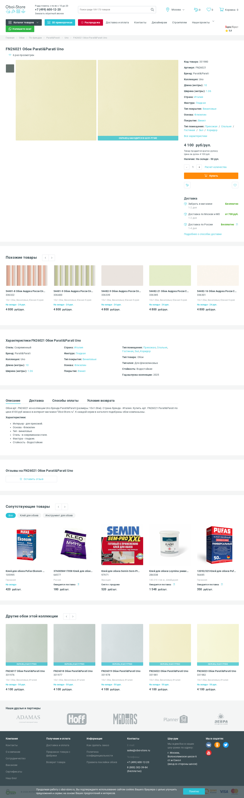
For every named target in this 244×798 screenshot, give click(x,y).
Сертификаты (14, 771)
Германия (11, 580)
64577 (57, 574)
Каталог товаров (24, 22)
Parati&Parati (53, 38)
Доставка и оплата (117, 22)
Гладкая (201, 102)
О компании (13, 751)
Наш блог (11, 778)
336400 (58, 294)
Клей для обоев (29, 515)
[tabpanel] (56, 100)
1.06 (208, 91)
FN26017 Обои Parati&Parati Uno (25, 671)
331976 (10, 674)
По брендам (35, 38)
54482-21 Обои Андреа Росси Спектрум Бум (169, 291)
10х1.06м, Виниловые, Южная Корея (25, 300)
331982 (201, 674)
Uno (67, 38)
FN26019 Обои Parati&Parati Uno (120, 671)
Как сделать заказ (98, 745)
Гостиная (189, 130)
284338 (153, 574)
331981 (153, 674)
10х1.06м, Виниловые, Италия (21, 680)
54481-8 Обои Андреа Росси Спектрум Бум (25, 291)
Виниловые (210, 108)
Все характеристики (195, 136)
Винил (202, 120)
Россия (57, 580)
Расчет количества (216, 167)
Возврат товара (56, 762)
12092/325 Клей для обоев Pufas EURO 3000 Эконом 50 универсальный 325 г (217, 571)
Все (11, 515)
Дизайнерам (159, 22)
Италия (198, 97)
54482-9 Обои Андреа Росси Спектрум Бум (121, 291)
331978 (105, 674)
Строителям (179, 22)
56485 (200, 574)
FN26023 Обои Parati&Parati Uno (216, 671)
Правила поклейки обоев (102, 762)
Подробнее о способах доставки (203, 234)
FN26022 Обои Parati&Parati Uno (168, 671)
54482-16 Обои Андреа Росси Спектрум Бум (217, 291)
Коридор (212, 130)
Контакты (140, 22)
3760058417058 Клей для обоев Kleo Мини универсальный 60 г (73, 571)
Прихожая (211, 126)
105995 (10, 574)
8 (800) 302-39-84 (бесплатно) (137, 769)
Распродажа (92, 22)
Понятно (194, 791)
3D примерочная (62, 22)
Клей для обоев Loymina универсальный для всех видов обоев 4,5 (169, 571)
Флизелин (200, 114)
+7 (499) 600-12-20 (48, 9)
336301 (201, 294)
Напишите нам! (21, 28)
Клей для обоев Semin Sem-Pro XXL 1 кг (121, 571)
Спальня (226, 126)
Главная (10, 38)
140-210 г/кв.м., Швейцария (163, 580)
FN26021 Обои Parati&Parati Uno (90, 38)
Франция (106, 580)
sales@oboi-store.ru (138, 750)
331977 (58, 674)
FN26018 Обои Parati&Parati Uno (73, 671)
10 (205, 85)
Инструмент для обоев (59, 515)
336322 (10, 294)
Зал (201, 130)
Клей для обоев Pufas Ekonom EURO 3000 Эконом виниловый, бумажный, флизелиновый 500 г (25, 571)
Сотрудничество (16, 758)
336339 (105, 294)
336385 (153, 294)
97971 (105, 574)
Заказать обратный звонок (49, 13)
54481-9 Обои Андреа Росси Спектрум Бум (73, 291)
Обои (21, 38)
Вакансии (11, 765)
